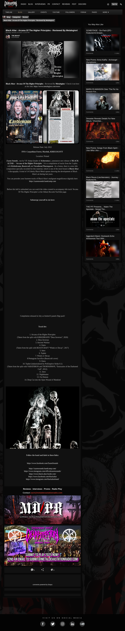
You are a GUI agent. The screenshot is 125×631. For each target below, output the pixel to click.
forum (83, 12)
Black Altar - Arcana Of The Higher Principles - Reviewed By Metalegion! (29, 20)
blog (20, 12)
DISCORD (82, 4)
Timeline (8, 12)
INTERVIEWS (40, 4)
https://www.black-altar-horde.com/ (42, 474)
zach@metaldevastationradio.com (46, 493)
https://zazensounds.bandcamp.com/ (42, 468)
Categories (16, 17)
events (44, 12)
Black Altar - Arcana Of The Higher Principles (25, 84)
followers (70, 12)
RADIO (23, 4)
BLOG (30, 4)
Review (25, 17)
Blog (8, 17)
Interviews (38, 489)
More (106, 12)
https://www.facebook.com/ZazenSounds (42, 463)
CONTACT (56, 4)
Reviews (27, 489)
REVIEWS (66, 4)
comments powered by (42, 584)
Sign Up (114, 4)
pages (94, 12)
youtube (56, 12)
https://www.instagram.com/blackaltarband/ (42, 479)
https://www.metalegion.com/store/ (47, 86)
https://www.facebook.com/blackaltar (42, 476)
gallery (31, 12)
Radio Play (57, 489)
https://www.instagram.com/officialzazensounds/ (42, 471)
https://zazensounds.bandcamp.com (42, 181)
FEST (74, 4)
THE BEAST (16, 36)
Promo (47, 489)
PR (49, 4)
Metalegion (60, 84)
